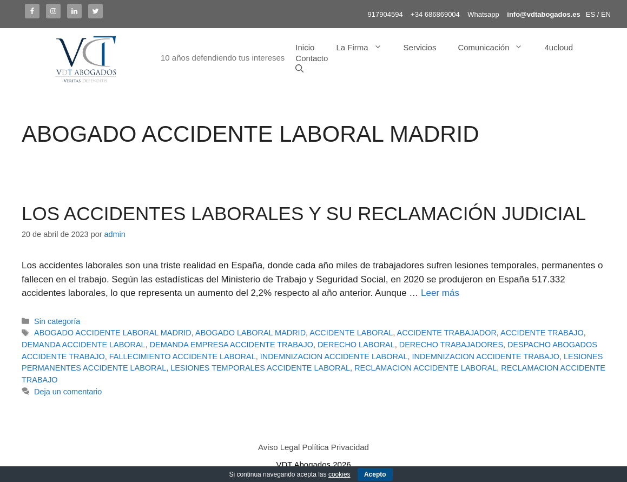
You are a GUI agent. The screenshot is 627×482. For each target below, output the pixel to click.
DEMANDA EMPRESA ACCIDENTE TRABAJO (231, 344)
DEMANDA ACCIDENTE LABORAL (84, 344)
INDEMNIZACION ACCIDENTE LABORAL (334, 356)
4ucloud (558, 47)
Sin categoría (57, 321)
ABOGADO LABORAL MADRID (250, 332)
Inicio (304, 47)
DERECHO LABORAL (356, 344)
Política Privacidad (335, 447)
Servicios (420, 47)
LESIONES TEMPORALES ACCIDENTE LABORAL (260, 368)
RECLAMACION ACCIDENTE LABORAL (425, 368)
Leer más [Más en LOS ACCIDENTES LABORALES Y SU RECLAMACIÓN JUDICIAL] (440, 293)
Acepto (375, 474)
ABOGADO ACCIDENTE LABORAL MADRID (113, 332)
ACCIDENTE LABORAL (351, 332)
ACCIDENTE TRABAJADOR (447, 332)
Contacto (311, 58)
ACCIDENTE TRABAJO (542, 332)
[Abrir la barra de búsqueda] (299, 69)
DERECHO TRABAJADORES (451, 344)
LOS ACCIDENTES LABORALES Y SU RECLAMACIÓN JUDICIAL (304, 213)
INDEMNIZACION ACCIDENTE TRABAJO (485, 356)
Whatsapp (483, 14)
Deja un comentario (68, 391)
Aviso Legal (279, 447)
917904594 (385, 14)
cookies (339, 474)
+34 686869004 (435, 14)
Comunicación (495, 47)
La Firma (364, 47)
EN (606, 14)
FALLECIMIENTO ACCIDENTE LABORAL (182, 356)
